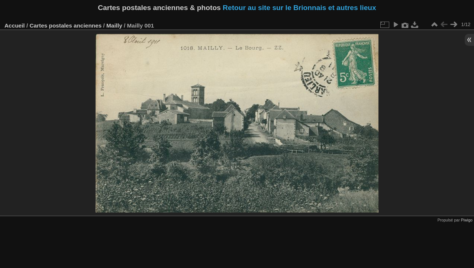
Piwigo (467, 220)
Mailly (114, 25)
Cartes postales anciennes (65, 25)
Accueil (14, 25)
